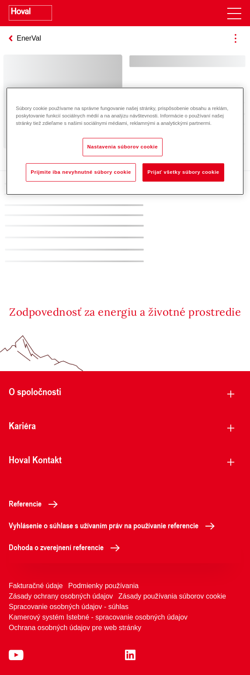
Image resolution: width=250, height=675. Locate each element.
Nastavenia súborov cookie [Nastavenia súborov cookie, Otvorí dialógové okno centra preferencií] (122, 146)
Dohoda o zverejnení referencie (67, 547)
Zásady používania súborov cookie (172, 596)
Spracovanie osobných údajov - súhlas (68, 606)
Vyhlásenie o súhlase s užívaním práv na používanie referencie (114, 525)
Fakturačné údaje (36, 585)
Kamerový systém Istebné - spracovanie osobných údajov (98, 617)
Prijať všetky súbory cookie (183, 172)
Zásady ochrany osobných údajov (61, 596)
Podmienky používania (103, 585)
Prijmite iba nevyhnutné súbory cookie (81, 172)
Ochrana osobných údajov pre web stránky (75, 627)
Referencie (35, 503)
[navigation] (234, 13)
